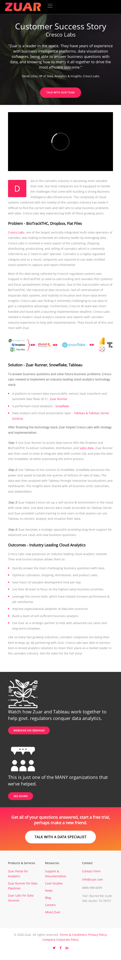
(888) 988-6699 (92, 888)
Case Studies (54, 883)
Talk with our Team (60, 92)
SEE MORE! (20, 796)
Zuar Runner (58, 399)
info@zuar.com (92, 879)
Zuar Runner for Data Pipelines (22, 885)
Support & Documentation (55, 873)
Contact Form (91, 871)
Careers (50, 905)
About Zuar (52, 912)
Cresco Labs (16, 232)
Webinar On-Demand (29, 730)
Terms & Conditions (73, 935)
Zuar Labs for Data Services (21, 897)
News (49, 890)
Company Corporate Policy (60, 940)
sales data (87, 448)
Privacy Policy (97, 935)
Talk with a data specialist (60, 837)
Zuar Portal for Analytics (18, 873)
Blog (48, 898)
